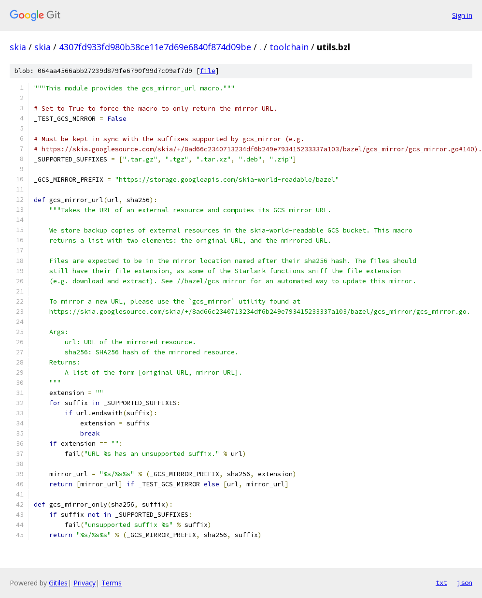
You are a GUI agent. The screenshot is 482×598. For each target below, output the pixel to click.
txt (441, 582)
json (464, 582)
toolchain (289, 47)
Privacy (84, 582)
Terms (111, 582)
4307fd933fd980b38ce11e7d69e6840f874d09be (155, 47)
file (207, 71)
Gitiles (58, 582)
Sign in (462, 15)
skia (18, 47)
